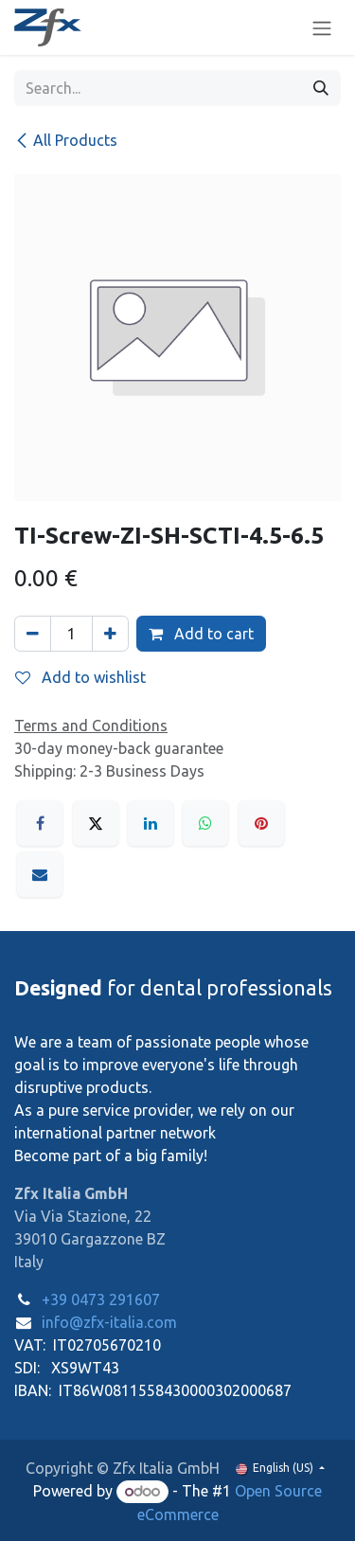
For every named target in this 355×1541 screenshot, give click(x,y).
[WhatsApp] (205, 823)
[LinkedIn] (150, 823)
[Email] (39, 874)
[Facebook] (39, 823)
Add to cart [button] (201, 633)
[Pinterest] (261, 823)
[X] (95, 823)
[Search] (321, 88)
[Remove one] (32, 634)
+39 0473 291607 (101, 1299)
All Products (65, 140)
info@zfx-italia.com (109, 1322)
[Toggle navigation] (322, 27)
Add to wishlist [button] (80, 677)
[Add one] (110, 634)
